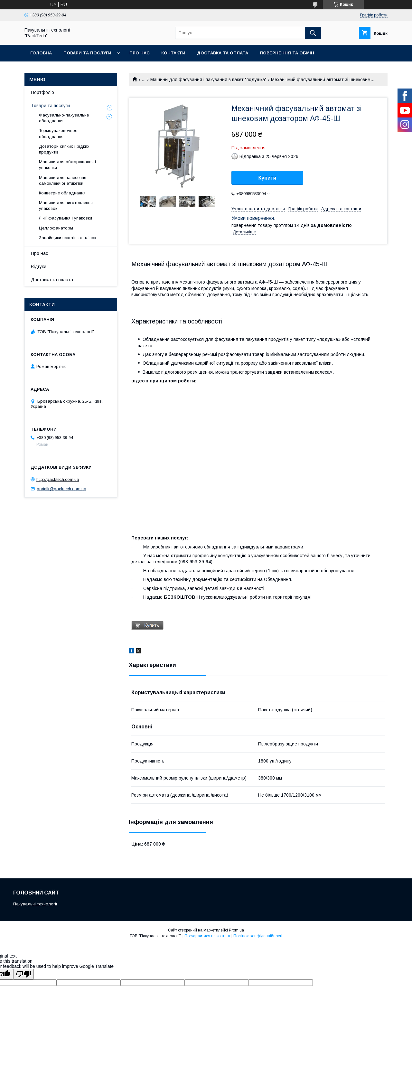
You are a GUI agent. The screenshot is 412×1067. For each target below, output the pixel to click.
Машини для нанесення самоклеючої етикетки (62, 180)
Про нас (139, 53)
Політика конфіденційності (257, 936)
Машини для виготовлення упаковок (66, 205)
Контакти (173, 53)
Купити (267, 178)
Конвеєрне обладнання (62, 193)
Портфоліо (42, 92)
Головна (41, 53)
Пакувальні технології (35, 904)
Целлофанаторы (56, 228)
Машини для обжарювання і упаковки (67, 164)
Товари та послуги (87, 53)
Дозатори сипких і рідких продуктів (64, 149)
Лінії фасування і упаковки (65, 218)
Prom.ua (236, 930)
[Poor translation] (23, 974)
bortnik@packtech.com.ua (61, 488)
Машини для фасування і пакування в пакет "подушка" (208, 79)
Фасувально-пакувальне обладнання (64, 118)
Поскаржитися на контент (207, 936)
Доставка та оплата (222, 53)
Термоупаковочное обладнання (58, 133)
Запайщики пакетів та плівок (67, 237)
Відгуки (38, 266)
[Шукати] (313, 33)
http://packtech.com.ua (57, 479)
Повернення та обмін (287, 53)
